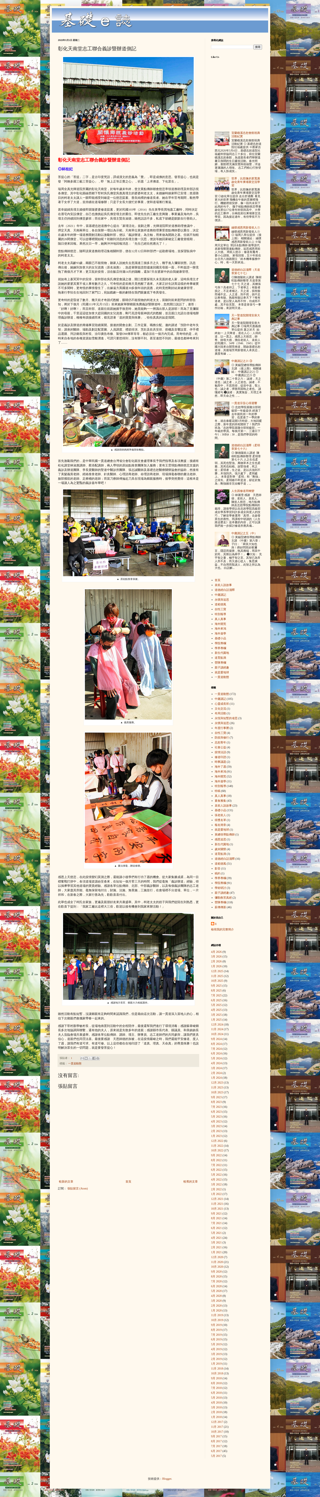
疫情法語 (220, 752)
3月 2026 (216, 956)
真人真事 (220, 619)
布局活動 (220, 713)
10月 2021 (217, 1208)
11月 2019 (217, 1315)
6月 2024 (216, 1053)
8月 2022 (216, 1160)
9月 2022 (216, 1155)
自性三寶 (220, 609)
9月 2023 (216, 1097)
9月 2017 (216, 1436)
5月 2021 (216, 1232)
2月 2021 (216, 1247)
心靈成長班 (222, 703)
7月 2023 (216, 1106)
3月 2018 (216, 1407)
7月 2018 (216, 1387)
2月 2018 (216, 1412)
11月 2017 (217, 1426)
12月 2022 (217, 1140)
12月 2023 (217, 1082)
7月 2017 (216, 1446)
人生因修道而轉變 (242, 490)
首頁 (128, 1181)
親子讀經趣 (222, 667)
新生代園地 (222, 652)
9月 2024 (216, 1039)
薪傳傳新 (220, 907)
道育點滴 (220, 657)
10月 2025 (217, 980)
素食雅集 (220, 800)
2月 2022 (216, 1189)
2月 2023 (216, 1131)
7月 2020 (216, 1281)
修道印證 (220, 757)
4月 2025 (216, 1009)
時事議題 (220, 761)
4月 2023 (216, 1121)
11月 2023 (217, 1087)
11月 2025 (217, 976)
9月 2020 (216, 1271)
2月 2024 (216, 1073)
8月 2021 (216, 1218)
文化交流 (220, 708)
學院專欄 (220, 643)
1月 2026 (216, 966)
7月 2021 (216, 1223)
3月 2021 (216, 1242)
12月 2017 (217, 1421)
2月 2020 (216, 1305)
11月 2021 (217, 1203)
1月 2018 (216, 1417)
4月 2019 (216, 1349)
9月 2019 (216, 1325)
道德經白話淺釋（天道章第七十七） (245, 271)
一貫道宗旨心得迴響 (244, 403)
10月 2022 (217, 1150)
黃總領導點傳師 (225, 834)
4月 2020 (216, 1295)
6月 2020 (216, 1286)
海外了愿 (220, 766)
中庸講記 (220, 594)
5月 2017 (216, 1455)
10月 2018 (217, 1373)
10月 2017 (217, 1431)
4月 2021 (216, 1237)
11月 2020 (217, 1262)
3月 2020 (216, 1300)
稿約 (217, 873)
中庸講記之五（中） (244, 533)
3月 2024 (216, 1068)
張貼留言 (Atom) (77, 1188)
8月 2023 (216, 1102)
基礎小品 (220, 638)
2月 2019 (216, 1359)
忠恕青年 (220, 742)
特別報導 (220, 614)
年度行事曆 (222, 728)
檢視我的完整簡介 (222, 929)
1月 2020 (216, 1310)
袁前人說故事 (223, 585)
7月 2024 (216, 1048)
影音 (217, 868)
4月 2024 (216, 1063)
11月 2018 (217, 1368)
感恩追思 (220, 839)
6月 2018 (216, 1392)
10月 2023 (217, 1092)
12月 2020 (217, 1257)
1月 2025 (216, 1019)
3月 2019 (216, 1354)
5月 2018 (216, 1397)
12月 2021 (217, 1198)
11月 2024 (217, 1029)
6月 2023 (216, 1111)
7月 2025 (216, 995)
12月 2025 (217, 971)
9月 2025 (216, 985)
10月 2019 (217, 1320)
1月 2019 (216, 1363)
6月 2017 (216, 1451)
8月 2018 (216, 1383)
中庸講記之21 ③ (241, 361)
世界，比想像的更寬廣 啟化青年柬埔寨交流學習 (245, 182)
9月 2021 (216, 1213)
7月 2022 (216, 1165)
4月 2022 (216, 1179)
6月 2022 (216, 1169)
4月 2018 (216, 1402)
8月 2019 (216, 1329)
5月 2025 (216, 1005)
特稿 (217, 790)
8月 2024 (216, 1043)
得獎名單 (220, 820)
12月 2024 (217, 1024)
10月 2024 (217, 1034)
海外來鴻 (220, 628)
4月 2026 (216, 951)
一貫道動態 (74, 1063)
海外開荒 (220, 623)
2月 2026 (216, 961)
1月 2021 (216, 1252)
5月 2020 (216, 1291)
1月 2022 (216, 1194)
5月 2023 (216, 1116)
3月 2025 (216, 1014)
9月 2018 (216, 1378)
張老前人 (220, 815)
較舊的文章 (190, 1181)
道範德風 (220, 604)
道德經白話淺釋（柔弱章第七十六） (245, 447)
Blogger (166, 1478)
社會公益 (220, 747)
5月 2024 (216, 1058)
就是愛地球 (222, 672)
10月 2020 (217, 1266)
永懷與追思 (222, 599)
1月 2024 (216, 1077)
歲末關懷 (220, 849)
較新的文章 (66, 1181)
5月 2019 (216, 1344)
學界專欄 (220, 648)
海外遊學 (220, 633)
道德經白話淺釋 (225, 589)
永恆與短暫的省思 (226, 718)
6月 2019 (216, 1339)
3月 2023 (216, 1126)
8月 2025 (216, 990)
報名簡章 (220, 825)
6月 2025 (216, 1000)
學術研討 (220, 887)
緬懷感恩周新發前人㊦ (245, 227)
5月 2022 (216, 1174)
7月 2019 (216, 1334)
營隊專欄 (220, 662)
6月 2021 (216, 1228)
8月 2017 (216, 1441)
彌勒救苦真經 (223, 897)
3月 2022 (216, 1184)
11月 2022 (217, 1145)
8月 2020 (216, 1276)
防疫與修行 (222, 737)
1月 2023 (216, 1136)
